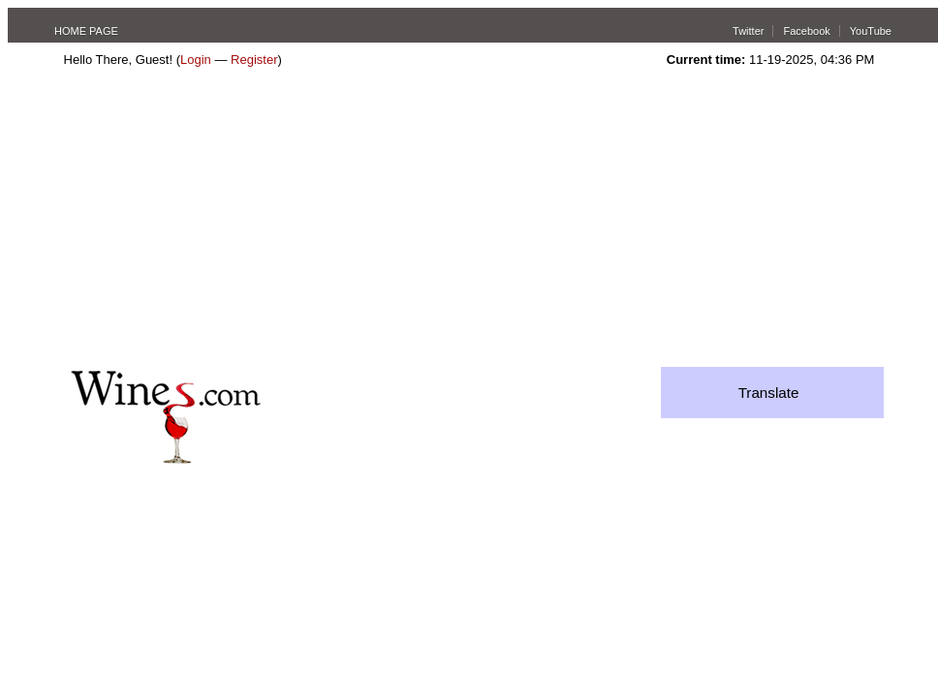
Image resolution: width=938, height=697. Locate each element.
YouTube (870, 31)
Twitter (748, 31)
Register (254, 59)
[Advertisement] (468, 221)
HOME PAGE (86, 31)
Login (195, 59)
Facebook (806, 31)
